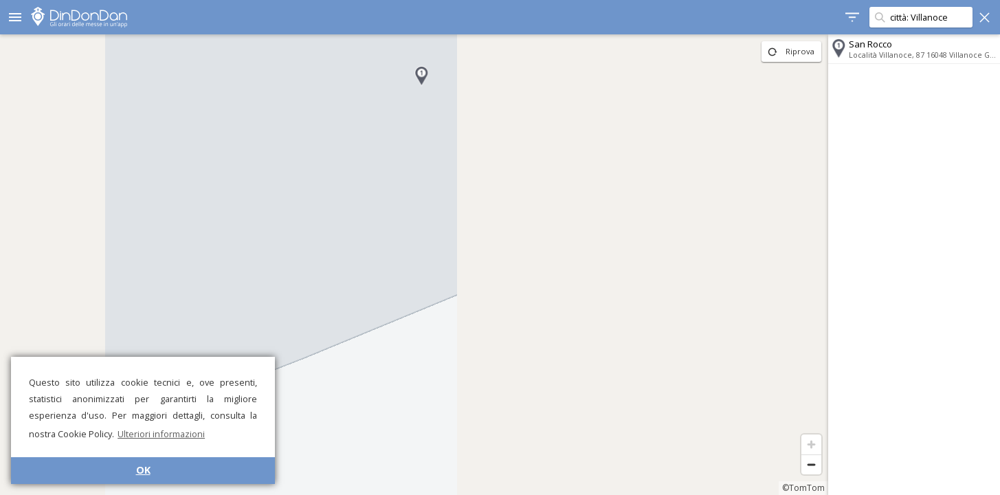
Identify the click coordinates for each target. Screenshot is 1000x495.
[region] (414, 264)
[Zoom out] (811, 464)
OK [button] (143, 469)
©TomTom (803, 488)
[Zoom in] (811, 444)
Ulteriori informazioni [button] (161, 434)
